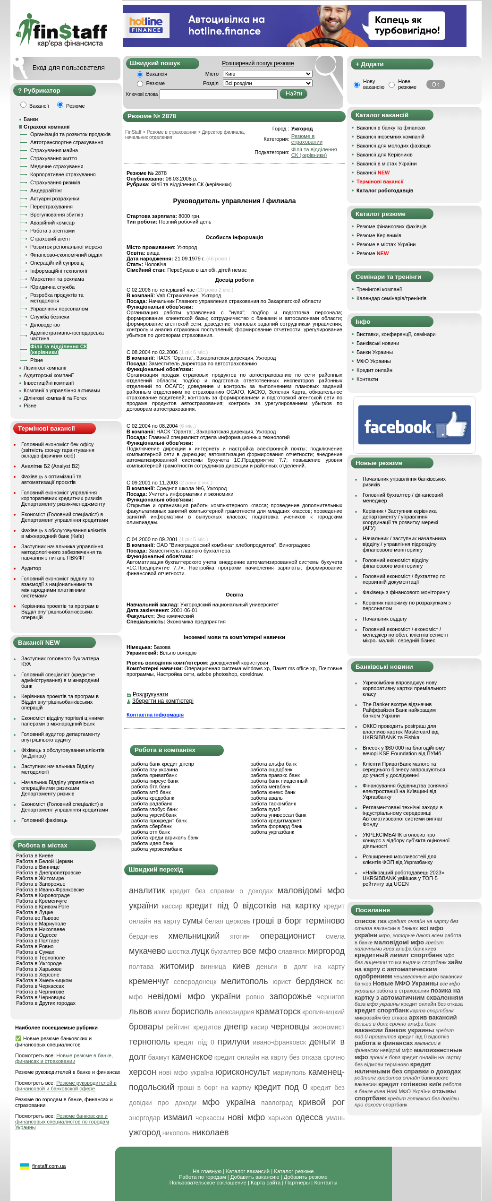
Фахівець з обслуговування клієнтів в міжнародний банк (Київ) (63, 533)
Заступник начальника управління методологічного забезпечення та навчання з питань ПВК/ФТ (62, 552)
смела (335, 936)
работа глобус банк (154, 809)
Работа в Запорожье (40, 884)
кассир (172, 906)
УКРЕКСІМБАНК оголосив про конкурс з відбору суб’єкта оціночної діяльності (406, 840)
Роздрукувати (150, 694)
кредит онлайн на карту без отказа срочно (279, 1057)
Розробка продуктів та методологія (57, 297)
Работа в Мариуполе (41, 923)
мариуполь (289, 1072)
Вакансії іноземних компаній (390, 136)
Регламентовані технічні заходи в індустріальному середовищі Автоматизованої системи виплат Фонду (403, 815)
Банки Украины (374, 352)
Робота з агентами (52, 230)
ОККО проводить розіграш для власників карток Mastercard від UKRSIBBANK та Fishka (401, 731)
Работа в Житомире (40, 878)
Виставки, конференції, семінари (396, 334)
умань (335, 1118)
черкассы (209, 1118)
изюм (161, 1012)
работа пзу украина (154, 769)
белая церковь (227, 921)
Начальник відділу (385, 619)
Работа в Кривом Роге (42, 906)
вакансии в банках (396, 928)
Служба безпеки (49, 317)
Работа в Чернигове (40, 991)
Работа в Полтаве (37, 940)
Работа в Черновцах (40, 997)
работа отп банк (150, 832)
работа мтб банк (151, 792)
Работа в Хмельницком (44, 980)
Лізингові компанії (45, 368)
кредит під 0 (193, 1042)
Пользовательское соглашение (208, 1182)
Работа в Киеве (34, 855)
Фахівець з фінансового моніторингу (406, 592)
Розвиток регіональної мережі (66, 247)
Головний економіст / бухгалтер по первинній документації (404, 579)
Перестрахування (51, 206)
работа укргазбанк (272, 832)
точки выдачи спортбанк (418, 962)
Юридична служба (52, 287)
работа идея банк (152, 843)
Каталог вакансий (248, 1171)
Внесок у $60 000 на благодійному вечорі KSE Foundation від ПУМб (404, 750)
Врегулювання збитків (56, 214)
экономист (329, 1027)
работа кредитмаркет (275, 820)
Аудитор (31, 568)
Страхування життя (53, 158)
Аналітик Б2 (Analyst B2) (50, 466)
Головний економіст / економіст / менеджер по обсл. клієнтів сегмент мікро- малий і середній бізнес (406, 634)
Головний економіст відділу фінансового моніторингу (395, 563)
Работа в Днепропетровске (48, 872)
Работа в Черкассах (40, 986)
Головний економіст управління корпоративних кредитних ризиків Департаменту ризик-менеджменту (63, 498)
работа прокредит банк (159, 820)
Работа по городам (202, 1177)
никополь (176, 1133)
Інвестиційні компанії (49, 383)
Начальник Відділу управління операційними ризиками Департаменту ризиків (57, 787)
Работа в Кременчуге (41, 901)
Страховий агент (50, 239)
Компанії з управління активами (62, 390)
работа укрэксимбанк (156, 849)
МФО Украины (373, 361)
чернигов (331, 997)
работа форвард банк (276, 826)
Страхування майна (54, 150)
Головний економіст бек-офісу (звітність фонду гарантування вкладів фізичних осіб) (57, 449)
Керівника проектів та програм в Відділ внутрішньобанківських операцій (60, 611)
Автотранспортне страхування (66, 142)
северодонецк (195, 981)
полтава (141, 966)
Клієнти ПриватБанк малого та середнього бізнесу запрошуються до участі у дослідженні (404, 769)
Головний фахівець (44, 820)
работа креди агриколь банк (164, 837)
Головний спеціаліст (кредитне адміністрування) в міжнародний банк (60, 680)
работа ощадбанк (271, 769)
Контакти (367, 379)
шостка (179, 951)
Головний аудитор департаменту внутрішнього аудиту (60, 737)
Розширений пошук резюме (258, 63)
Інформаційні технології (58, 271)
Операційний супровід (57, 263)
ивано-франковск (279, 1042)
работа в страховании (402, 991)
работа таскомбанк (273, 803)
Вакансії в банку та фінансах (390, 127)
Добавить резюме (306, 1177)
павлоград (277, 1102)
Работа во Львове (37, 918)
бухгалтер (226, 951)
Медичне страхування (56, 166)
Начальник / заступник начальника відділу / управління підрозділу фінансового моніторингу (404, 544)
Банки (31, 119)
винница (213, 966)
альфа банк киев (416, 948)
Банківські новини (377, 343)
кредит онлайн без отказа (432, 1004)
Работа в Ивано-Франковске (50, 889)
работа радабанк (151, 803)
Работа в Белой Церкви (44, 861)
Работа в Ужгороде (39, 963)
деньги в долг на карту (300, 966)
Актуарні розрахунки (54, 198)
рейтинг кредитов (193, 1027)
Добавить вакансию (255, 1177)
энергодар (144, 1118)
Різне (36, 360)
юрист (281, 981)
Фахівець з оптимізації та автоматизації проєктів (51, 479)
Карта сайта (265, 1182)
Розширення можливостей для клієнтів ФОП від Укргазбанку (399, 859)
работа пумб (265, 809)
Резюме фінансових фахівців (391, 226)
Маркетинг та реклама (57, 279)
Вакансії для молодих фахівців (393, 145)
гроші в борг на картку (215, 1087)
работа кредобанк (152, 798)
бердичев (143, 936)
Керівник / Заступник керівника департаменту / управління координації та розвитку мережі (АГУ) (400, 519)
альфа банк (421, 1024)
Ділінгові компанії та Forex (55, 398)
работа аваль (266, 798)
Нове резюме (407, 84)
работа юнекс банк (273, 792)
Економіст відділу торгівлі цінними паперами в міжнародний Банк (62, 720)
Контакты (325, 1182)
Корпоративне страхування (63, 174)
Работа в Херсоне (37, 974)
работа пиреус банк (154, 781)
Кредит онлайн (374, 370)
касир (259, 1027)
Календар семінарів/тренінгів (391, 298)
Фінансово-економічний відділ (66, 255)
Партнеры (297, 1182)
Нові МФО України (409, 1091)
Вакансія (157, 74)
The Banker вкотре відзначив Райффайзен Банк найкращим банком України (399, 709)
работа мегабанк (270, 786)
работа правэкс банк (275, 775)
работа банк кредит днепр (162, 764)
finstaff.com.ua (49, 1166)
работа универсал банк (278, 815)
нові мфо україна (186, 1072)
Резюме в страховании (306, 139)
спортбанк (395, 1104)
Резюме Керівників (378, 235)
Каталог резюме (294, 1171)
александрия (234, 1012)
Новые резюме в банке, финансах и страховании (64, 1058)
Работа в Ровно (34, 946)
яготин (240, 936)
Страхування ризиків (55, 182)
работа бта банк (150, 786)
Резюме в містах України (386, 244)
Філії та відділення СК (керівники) (58, 349)
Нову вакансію (373, 84)
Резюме (155, 83)
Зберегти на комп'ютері (163, 701)
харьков (280, 1118)
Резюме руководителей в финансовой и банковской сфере (66, 1085)
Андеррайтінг (46, 190)
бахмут (159, 1057)
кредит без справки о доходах (221, 891)
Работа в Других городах (46, 1003)
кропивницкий (323, 1012)
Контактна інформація (155, 714)
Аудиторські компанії (49, 375)
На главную (207, 1171)
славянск (292, 951)
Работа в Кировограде (43, 895)
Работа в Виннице (37, 867)
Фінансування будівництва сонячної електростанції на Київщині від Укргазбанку (406, 791)
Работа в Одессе (36, 935)
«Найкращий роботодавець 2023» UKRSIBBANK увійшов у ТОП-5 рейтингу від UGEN (403, 878)
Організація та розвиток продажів (70, 134)
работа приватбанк (154, 775)
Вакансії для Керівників (384, 154)
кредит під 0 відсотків (423, 1036)
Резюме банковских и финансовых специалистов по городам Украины (62, 1121)
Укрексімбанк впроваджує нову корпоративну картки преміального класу (405, 688)
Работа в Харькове (38, 969)
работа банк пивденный (278, 781)
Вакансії (373, 172)
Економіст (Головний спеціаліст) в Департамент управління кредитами (64, 517)
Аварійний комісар (52, 222)
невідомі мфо (396, 1050)
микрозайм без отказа (381, 1017)
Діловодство (45, 325)
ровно (255, 997)
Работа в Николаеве (40, 929)
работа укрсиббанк (154, 815)
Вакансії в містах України (386, 163)
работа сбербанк (151, 826)
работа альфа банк (273, 764)
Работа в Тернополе (40, 957)
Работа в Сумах (35, 952)
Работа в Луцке (34, 912)
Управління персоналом (59, 308)
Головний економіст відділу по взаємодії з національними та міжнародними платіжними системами (57, 587)
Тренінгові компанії (379, 289)
